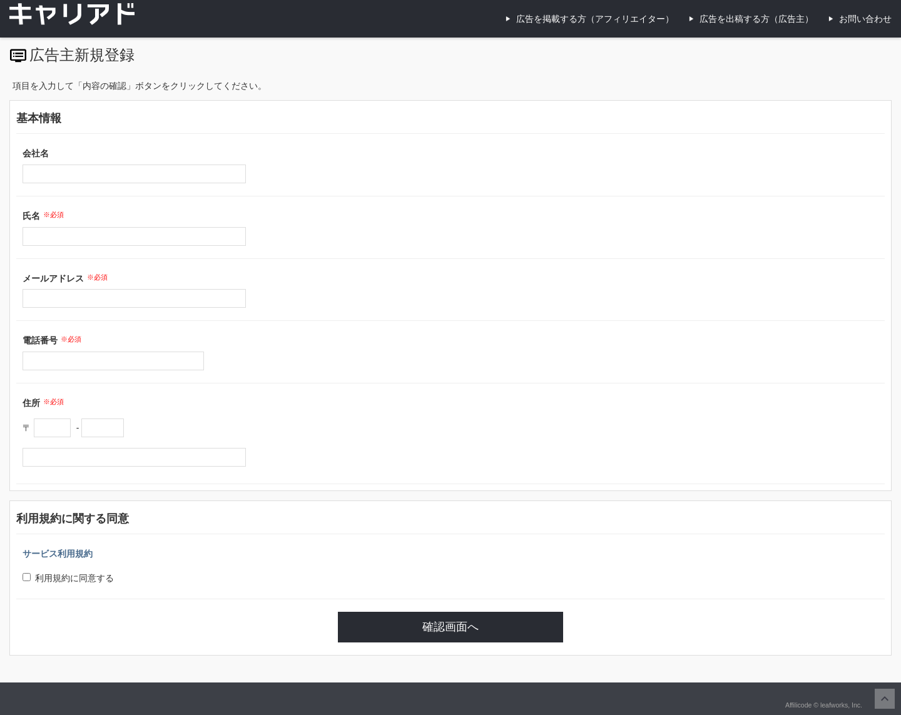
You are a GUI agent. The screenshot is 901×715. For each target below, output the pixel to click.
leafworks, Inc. (841, 705)
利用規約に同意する (68, 578)
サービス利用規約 (58, 554)
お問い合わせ (865, 19)
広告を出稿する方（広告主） (756, 19)
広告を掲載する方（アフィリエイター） (595, 19)
